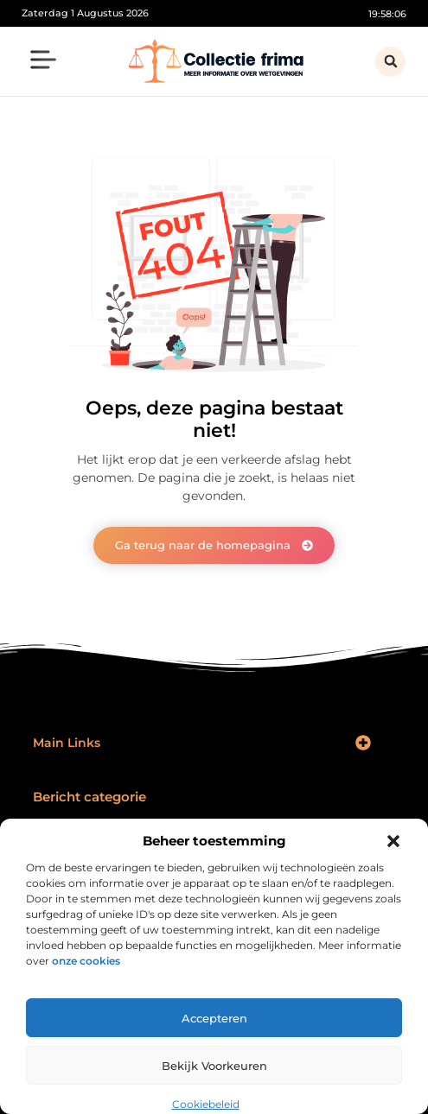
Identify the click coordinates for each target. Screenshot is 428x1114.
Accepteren (214, 1018)
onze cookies (86, 960)
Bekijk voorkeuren (214, 1066)
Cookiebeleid (206, 1104)
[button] (393, 841)
